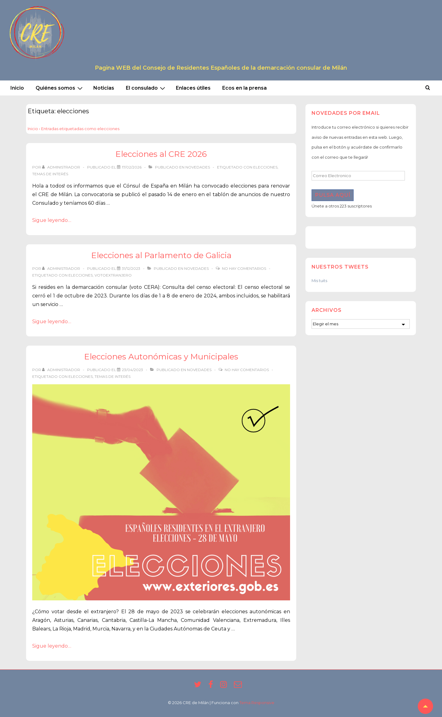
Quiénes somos (60, 88)
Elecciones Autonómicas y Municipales (161, 357)
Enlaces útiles (193, 88)
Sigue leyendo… (51, 220)
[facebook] (211, 686)
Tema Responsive (256, 702)
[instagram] (224, 686)
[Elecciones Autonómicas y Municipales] (132, 369)
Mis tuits (319, 280)
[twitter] (199, 686)
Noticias (103, 88)
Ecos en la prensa (244, 88)
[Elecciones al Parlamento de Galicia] (131, 268)
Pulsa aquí (332, 195)
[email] (238, 686)
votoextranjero (113, 275)
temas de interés (50, 174)
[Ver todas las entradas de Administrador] (61, 167)
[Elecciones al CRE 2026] (132, 167)
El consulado (146, 88)
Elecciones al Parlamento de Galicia (161, 255)
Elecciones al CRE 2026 (161, 154)
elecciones (265, 167)
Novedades (197, 167)
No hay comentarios (244, 268)
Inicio (17, 88)
